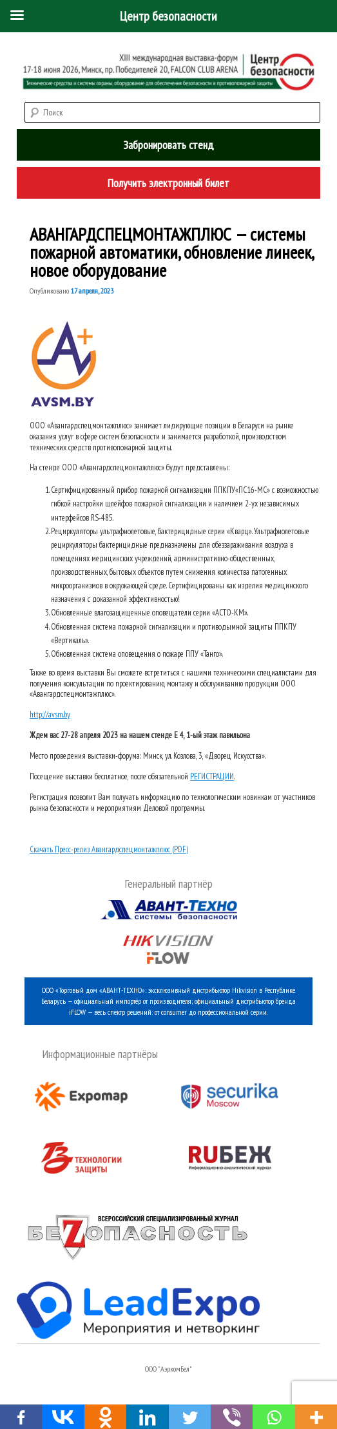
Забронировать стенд (168, 144)
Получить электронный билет (168, 182)
